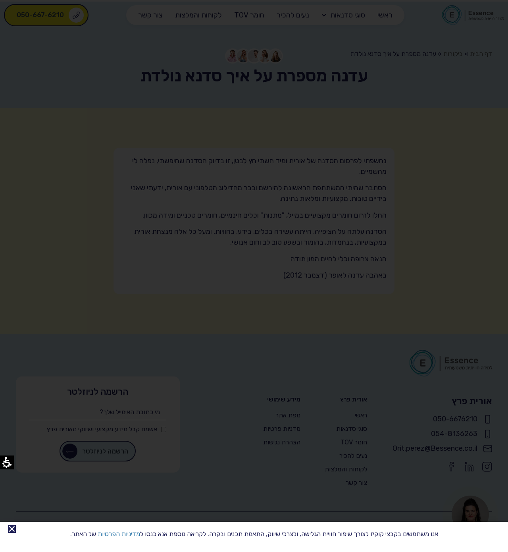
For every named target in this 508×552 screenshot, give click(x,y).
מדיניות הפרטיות (119, 534)
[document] (254, 276)
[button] (12, 529)
